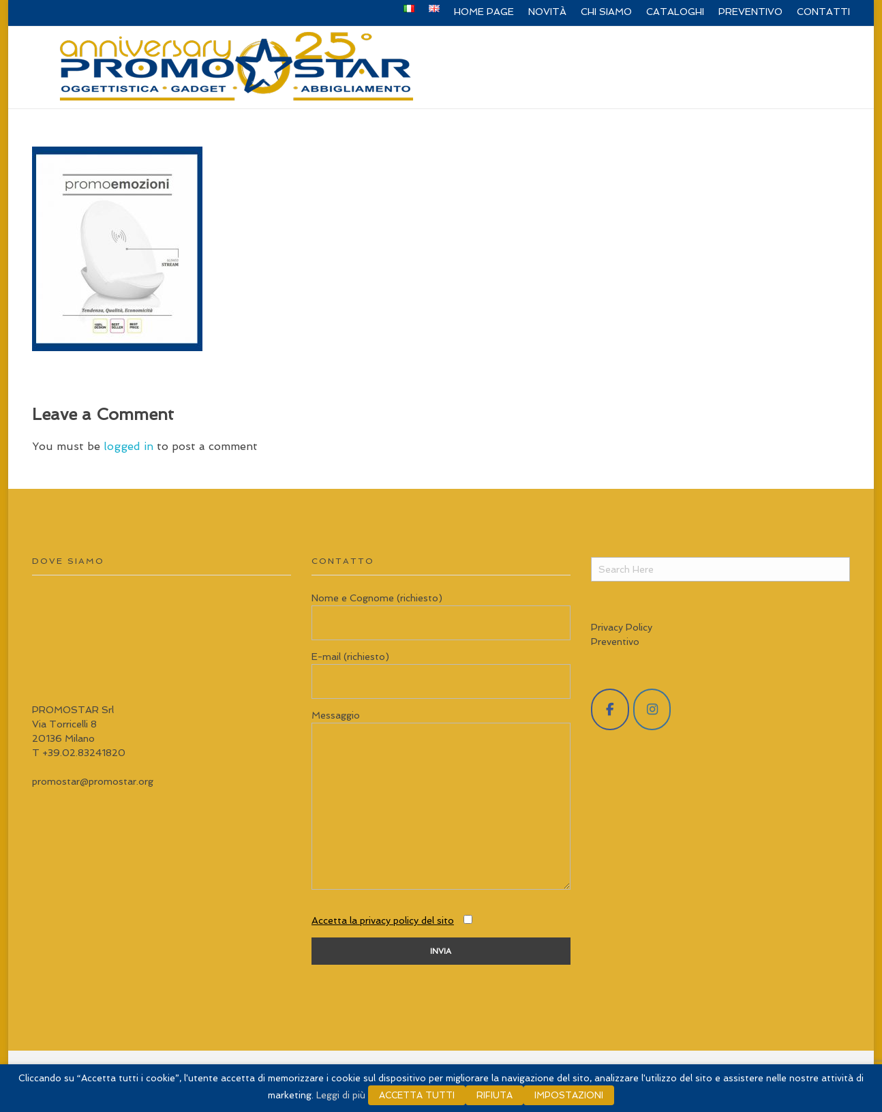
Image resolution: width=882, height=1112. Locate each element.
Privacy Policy (621, 627)
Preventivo (615, 641)
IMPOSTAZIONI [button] (568, 1095)
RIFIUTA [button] (494, 1095)
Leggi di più (340, 1095)
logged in (130, 446)
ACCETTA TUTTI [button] (417, 1095)
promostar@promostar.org (92, 781)
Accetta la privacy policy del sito (382, 920)
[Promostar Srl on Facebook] (610, 709)
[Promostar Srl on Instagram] (652, 709)
